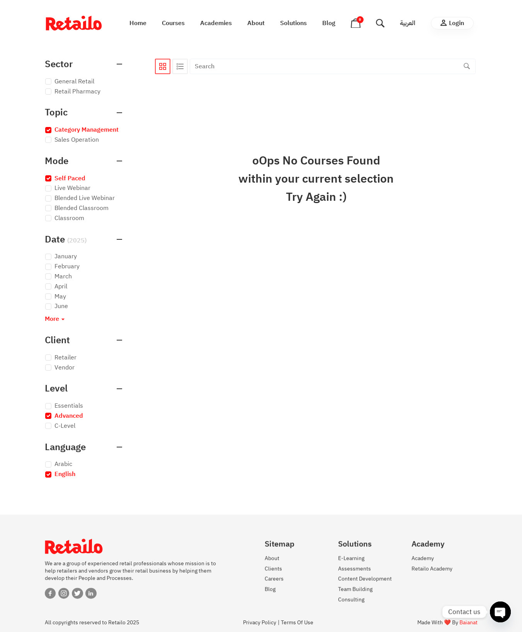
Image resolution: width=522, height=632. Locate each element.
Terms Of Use (297, 622)
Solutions (293, 23)
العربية (407, 23)
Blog (328, 23)
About (256, 23)
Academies (216, 23)
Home (137, 23)
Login (452, 23)
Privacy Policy (259, 622)
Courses (173, 23)
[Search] (467, 66)
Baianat (468, 622)
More (56, 319)
